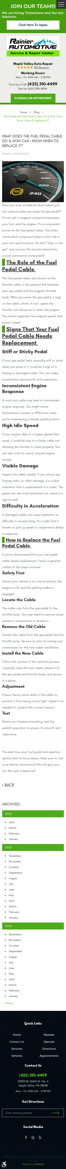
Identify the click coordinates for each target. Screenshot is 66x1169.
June (11, 889)
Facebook (26, 1137)
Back (9, 785)
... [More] (7, 1003)
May (11, 895)
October (14, 867)
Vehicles (16, 1056)
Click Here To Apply (33, 25)
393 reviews (41, 67)
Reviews (49, 1035)
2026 (8, 813)
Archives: (11, 804)
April (11, 822)
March (12, 827)
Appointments (49, 1056)
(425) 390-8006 (37, 88)
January (13, 839)
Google (33, 1137)
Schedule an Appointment (33, 98)
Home (23, 112)
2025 (8, 847)
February (14, 833)
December (15, 855)
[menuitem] (17, 1034)
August (13, 878)
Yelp (40, 1137)
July (11, 884)
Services (16, 1049)
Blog (36, 112)
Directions (49, 1049)
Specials (49, 1042)
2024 (8, 926)
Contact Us (17, 1042)
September (15, 872)
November (15, 861)
